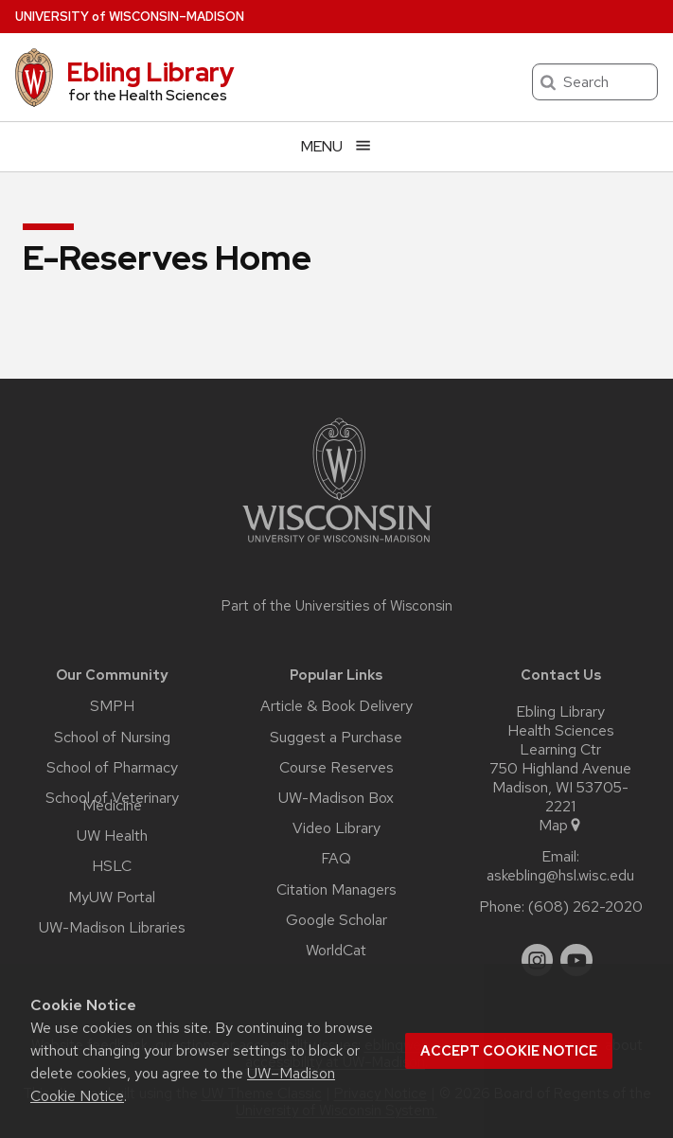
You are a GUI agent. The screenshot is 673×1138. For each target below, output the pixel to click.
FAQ (336, 858)
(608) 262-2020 (585, 907)
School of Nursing (112, 737)
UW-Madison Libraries (112, 928)
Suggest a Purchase (336, 737)
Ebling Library (150, 72)
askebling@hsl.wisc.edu (560, 875)
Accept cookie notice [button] (508, 1050)
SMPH (112, 706)
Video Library (336, 828)
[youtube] (576, 960)
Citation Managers (336, 890)
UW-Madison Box (336, 798)
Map (561, 825)
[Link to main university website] (337, 546)
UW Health (112, 836)
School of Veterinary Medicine (112, 801)
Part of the (336, 605)
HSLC (112, 866)
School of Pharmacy (112, 768)
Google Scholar (336, 920)
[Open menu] (336, 146)
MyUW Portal (111, 897)
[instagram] (538, 960)
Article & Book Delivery (336, 706)
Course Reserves (336, 768)
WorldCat (336, 950)
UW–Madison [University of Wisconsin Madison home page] (129, 17)
